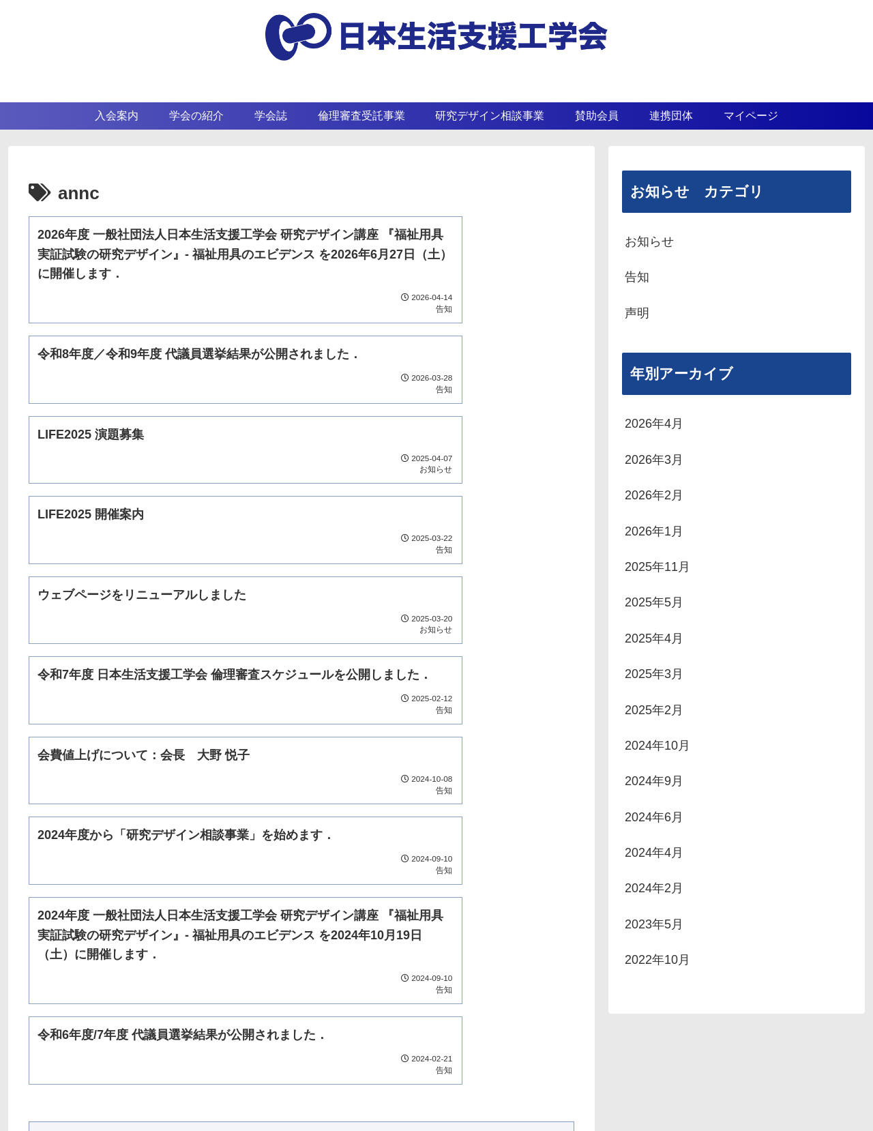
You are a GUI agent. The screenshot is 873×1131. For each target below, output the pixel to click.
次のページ (301, 786)
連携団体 (600, 1062)
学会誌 (437, 1062)
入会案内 (273, 1062)
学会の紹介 (355, 1062)
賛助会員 (519, 1062)
